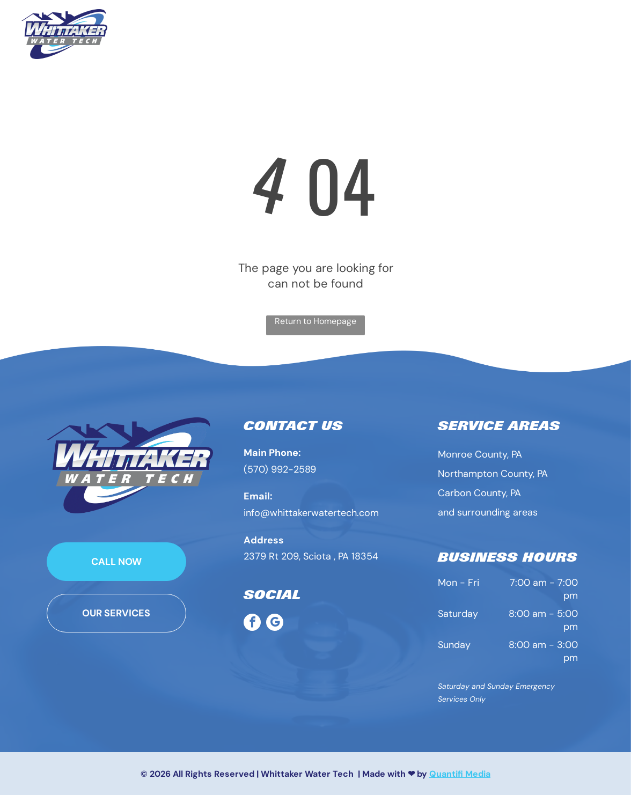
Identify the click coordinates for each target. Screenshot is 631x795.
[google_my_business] (274, 624)
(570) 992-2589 (280, 469)
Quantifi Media (459, 773)
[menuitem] (247, 28)
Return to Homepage (315, 321)
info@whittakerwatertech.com (311, 512)
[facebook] (252, 624)
